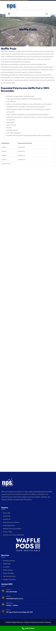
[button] (2, 30)
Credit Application (9, 525)
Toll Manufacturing (9, 576)
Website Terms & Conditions (12, 528)
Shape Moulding (8, 573)
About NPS (6, 513)
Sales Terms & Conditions (11, 522)
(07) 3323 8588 (11, 592)
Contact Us (6, 519)
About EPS (6, 516)
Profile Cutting (8, 570)
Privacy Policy (7, 532)
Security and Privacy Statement (13, 535)
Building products (9, 560)
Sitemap (48, 622)
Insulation (6, 567)
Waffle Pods (7, 564)
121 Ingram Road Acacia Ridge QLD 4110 (19, 612)
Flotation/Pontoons (9, 579)
